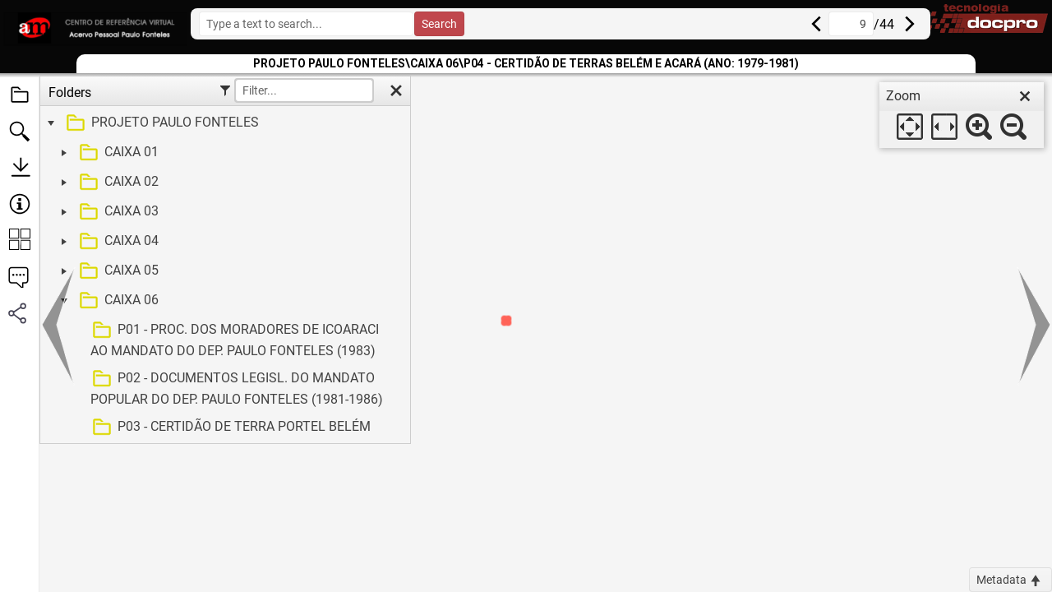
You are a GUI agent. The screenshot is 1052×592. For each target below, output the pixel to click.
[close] (1025, 96)
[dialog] (961, 115)
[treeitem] (223, 123)
